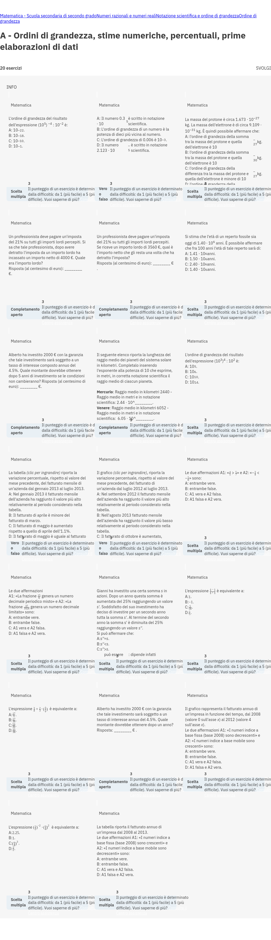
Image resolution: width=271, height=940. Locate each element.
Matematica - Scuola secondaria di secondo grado (48, 15)
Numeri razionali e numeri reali (126, 15)
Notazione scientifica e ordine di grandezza (197, 15)
